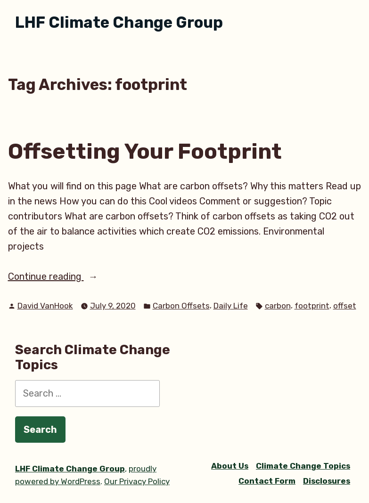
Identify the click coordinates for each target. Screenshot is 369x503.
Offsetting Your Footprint (145, 151)
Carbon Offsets (181, 305)
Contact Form (266, 481)
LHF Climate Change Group (119, 22)
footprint (312, 305)
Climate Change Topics (303, 466)
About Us (229, 466)
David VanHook (45, 305)
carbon (278, 305)
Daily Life (230, 305)
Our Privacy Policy (137, 481)
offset (344, 305)
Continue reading (69, 276)
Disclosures (326, 481)
